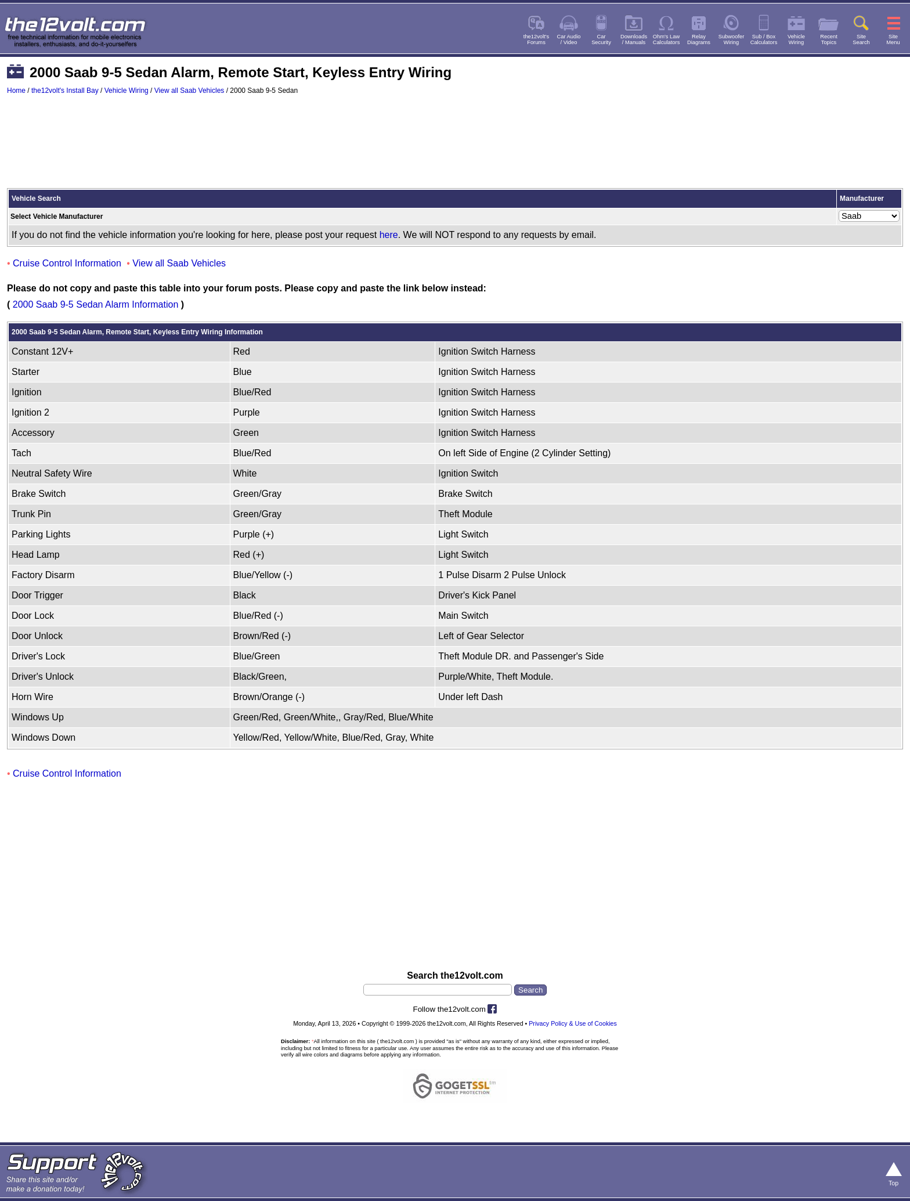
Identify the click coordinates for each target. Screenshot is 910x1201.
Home (16, 90)
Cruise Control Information (67, 263)
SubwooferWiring (731, 39)
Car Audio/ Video (569, 39)
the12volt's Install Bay (65, 90)
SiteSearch (861, 39)
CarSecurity (601, 39)
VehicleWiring (796, 39)
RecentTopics (828, 39)
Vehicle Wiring (126, 90)
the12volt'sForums (536, 39)
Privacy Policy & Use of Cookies (573, 1023)
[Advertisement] (455, 147)
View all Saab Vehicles (189, 90)
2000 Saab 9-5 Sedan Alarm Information (96, 304)
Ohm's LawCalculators (666, 39)
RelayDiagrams (698, 39)
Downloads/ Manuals (633, 39)
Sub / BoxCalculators (764, 39)
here (389, 235)
